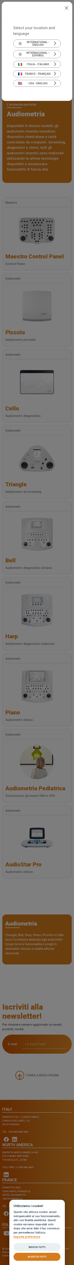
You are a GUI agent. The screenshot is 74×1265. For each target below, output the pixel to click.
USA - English (32, 83)
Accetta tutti (37, 1256)
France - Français (34, 73)
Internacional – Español (34, 54)
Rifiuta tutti (37, 1247)
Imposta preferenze (27, 1236)
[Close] (66, 8)
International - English (33, 43)
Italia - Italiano (33, 64)
